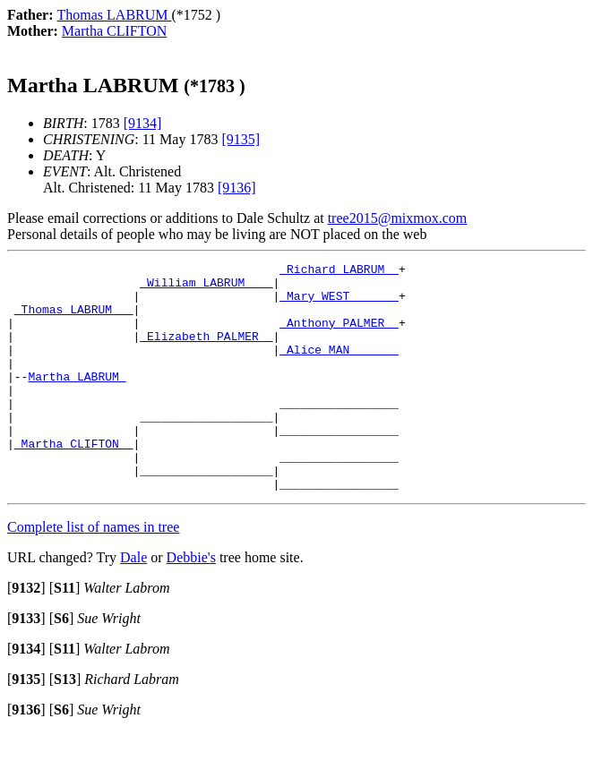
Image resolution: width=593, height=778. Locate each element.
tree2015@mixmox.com (398, 218)
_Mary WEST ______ (339, 303)
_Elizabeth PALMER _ (206, 352)
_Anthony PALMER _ (339, 336)
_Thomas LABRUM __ (73, 320)
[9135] (240, 139)
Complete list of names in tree (93, 572)
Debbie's (191, 603)
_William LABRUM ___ (206, 287)
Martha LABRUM (76, 400)
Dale (133, 603)
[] (26, 633)
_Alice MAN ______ (339, 368)
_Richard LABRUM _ (339, 271)
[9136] (237, 187)
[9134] (143, 123)
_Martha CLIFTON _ (73, 481)
